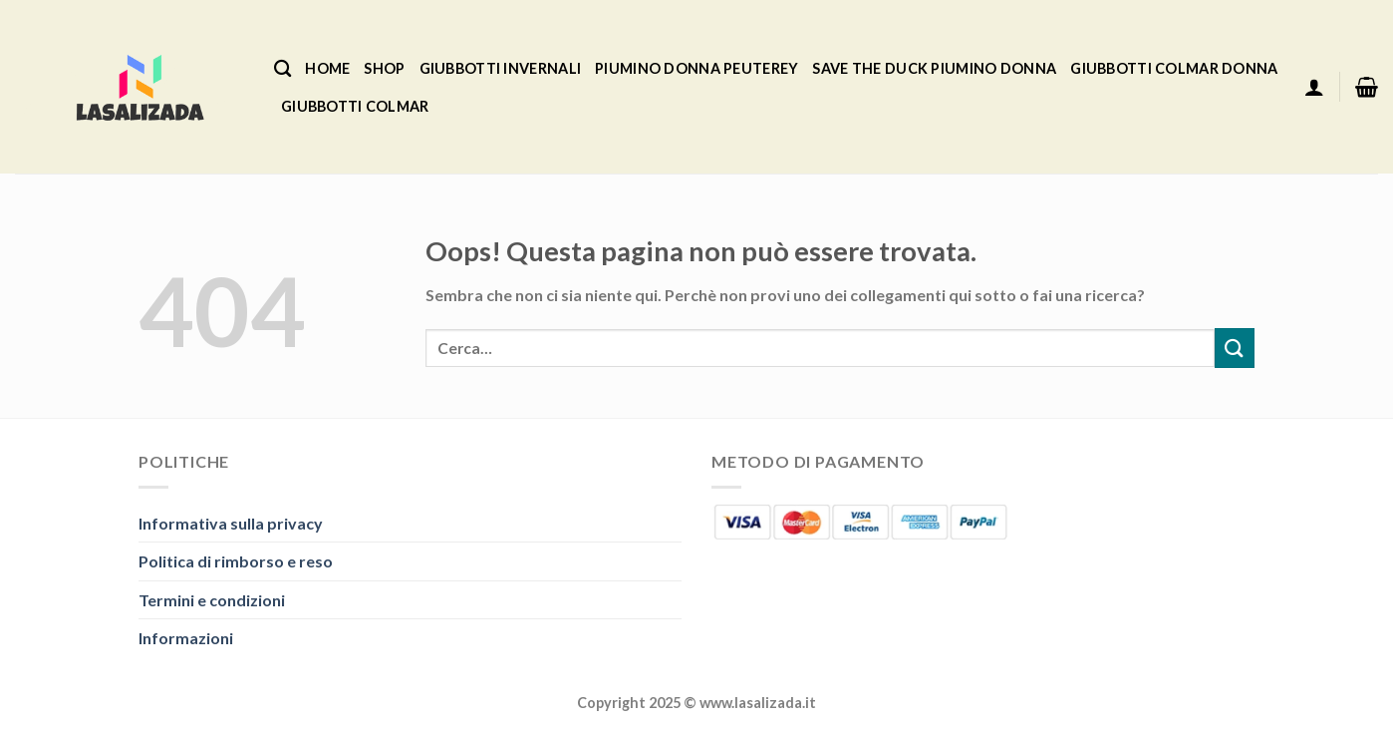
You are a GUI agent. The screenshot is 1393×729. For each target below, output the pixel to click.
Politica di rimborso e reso (236, 560)
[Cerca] (282, 69)
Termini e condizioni (212, 599)
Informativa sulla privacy (231, 523)
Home (327, 68)
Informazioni (186, 637)
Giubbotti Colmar (355, 106)
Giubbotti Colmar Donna (1173, 68)
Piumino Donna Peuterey (696, 68)
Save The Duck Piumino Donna (934, 68)
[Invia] (1234, 347)
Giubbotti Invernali (500, 68)
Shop (384, 68)
